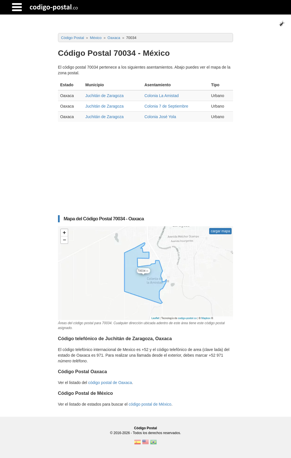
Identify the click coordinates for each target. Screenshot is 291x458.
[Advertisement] (145, 171)
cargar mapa (220, 231)
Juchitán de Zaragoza (104, 95)
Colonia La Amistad (161, 95)
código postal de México (150, 404)
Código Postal (145, 428)
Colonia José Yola (160, 116)
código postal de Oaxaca (110, 382)
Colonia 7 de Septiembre (166, 106)
